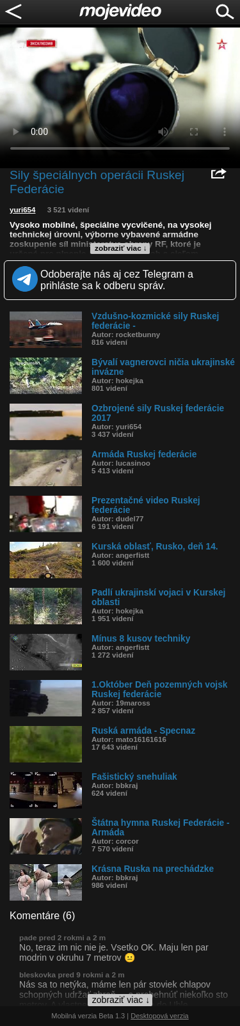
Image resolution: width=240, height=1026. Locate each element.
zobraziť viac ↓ (121, 248)
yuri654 (22, 210)
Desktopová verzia (160, 1016)
